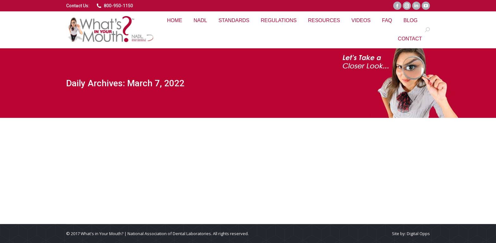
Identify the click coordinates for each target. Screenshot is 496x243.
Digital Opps (418, 233)
